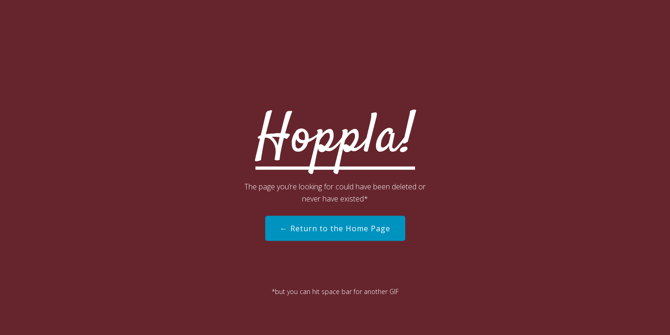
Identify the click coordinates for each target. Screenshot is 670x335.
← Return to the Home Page (335, 228)
